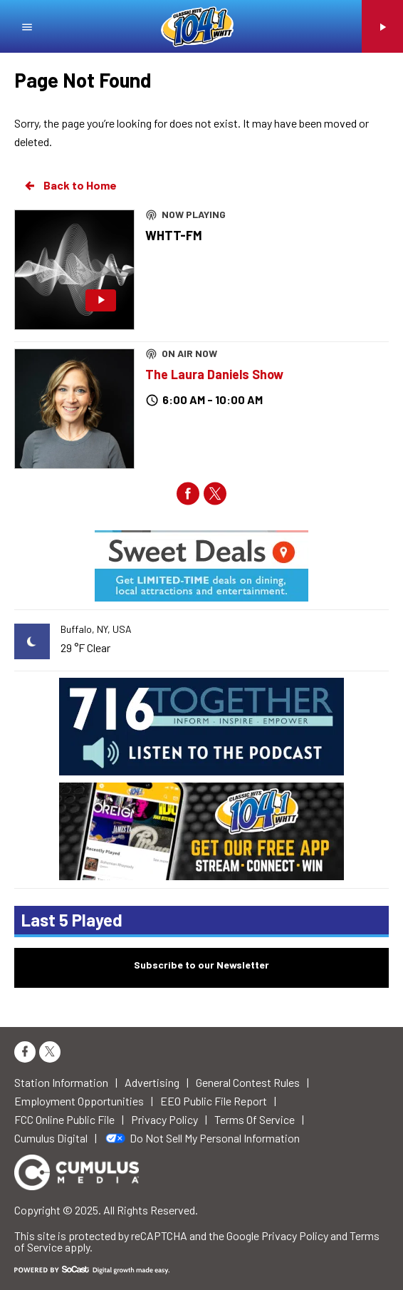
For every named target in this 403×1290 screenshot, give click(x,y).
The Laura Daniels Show (214, 374)
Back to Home (70, 185)
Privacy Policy (294, 1235)
